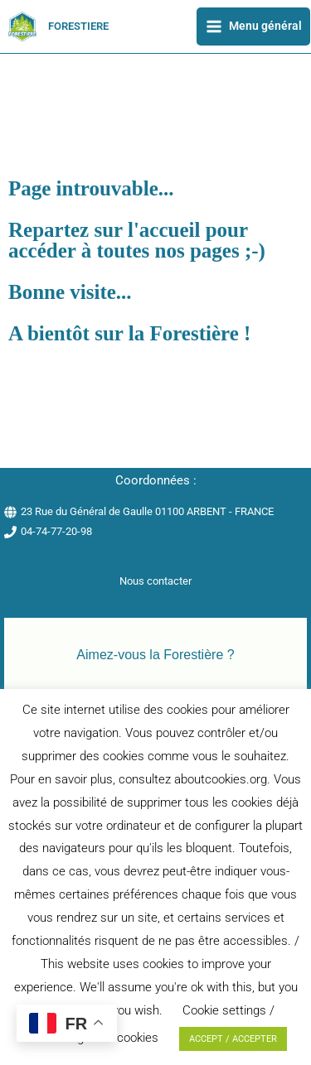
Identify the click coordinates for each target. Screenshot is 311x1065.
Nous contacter (155, 581)
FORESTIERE (78, 26)
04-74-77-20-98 (56, 531)
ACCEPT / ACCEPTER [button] (233, 1039)
